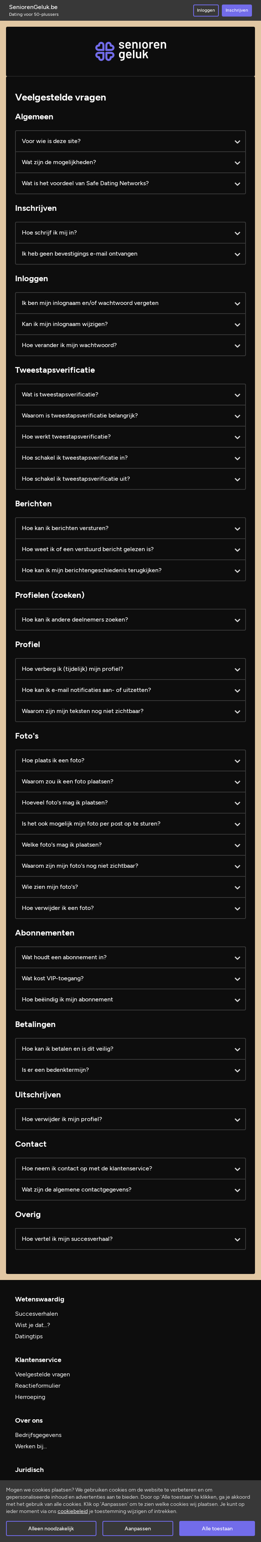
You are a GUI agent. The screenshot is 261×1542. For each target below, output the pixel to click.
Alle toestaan (217, 1528)
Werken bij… (31, 1446)
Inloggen (206, 10)
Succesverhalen (36, 1313)
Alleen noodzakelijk (51, 1528)
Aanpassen (138, 1528)
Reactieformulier (37, 1385)
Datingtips (29, 1336)
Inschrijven (237, 10)
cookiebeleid (73, 1511)
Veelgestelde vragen (42, 1374)
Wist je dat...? (32, 1325)
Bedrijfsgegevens (38, 1434)
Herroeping (30, 1396)
